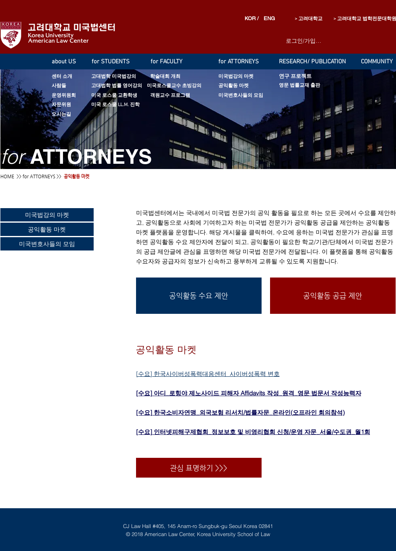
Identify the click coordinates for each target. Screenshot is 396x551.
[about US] (67, 62)
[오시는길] (67, 114)
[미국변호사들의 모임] (253, 95)
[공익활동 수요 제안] (199, 296)
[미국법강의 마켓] (257, 76)
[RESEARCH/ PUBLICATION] (321, 62)
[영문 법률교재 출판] (310, 85)
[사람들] (69, 86)
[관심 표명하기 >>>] (199, 468)
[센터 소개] (69, 76)
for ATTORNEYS (39, 176)
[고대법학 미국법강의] (125, 76)
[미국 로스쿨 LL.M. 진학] (128, 105)
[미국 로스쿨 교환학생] (126, 95)
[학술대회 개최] (173, 76)
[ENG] (268, 18)
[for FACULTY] (172, 62)
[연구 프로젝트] (301, 76)
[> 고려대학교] (299, 19)
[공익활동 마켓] (244, 86)
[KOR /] (252, 18)
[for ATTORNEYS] (241, 62)
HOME (7, 176)
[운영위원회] (68, 95)
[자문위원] (67, 105)
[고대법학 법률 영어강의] (122, 86)
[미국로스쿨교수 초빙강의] (174, 86)
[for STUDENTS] (114, 62)
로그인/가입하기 (304, 40)
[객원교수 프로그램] (180, 95)
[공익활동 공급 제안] (333, 296)
